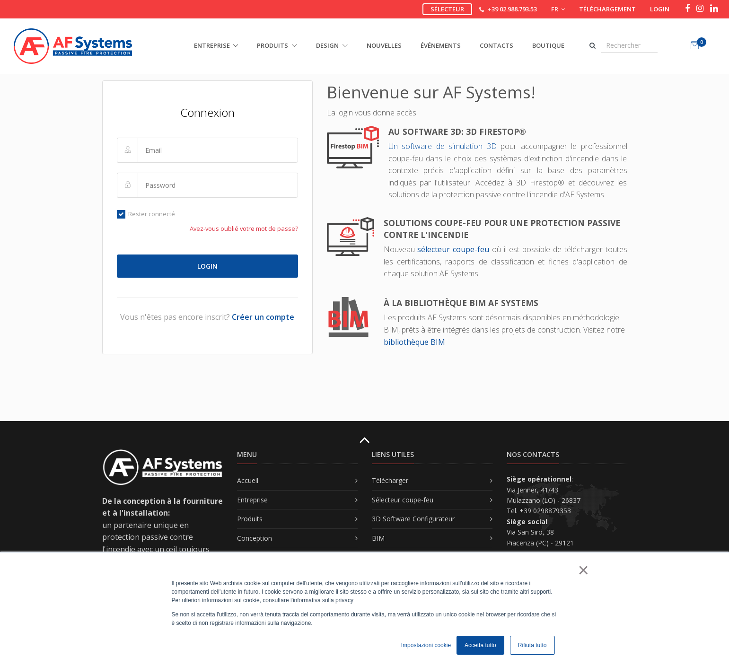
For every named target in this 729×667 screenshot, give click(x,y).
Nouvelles (384, 45)
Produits (250, 518)
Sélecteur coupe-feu (402, 499)
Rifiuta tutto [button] (532, 645)
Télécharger (390, 480)
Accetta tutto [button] (480, 645)
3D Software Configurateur (413, 518)
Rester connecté (146, 214)
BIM (378, 538)
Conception (254, 538)
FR (558, 9)
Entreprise (252, 499)
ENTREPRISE (212, 45)
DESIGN (332, 45)
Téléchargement (607, 9)
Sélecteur (447, 9)
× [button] (583, 570)
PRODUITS (277, 45)
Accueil (247, 480)
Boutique (548, 45)
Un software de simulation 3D (444, 146)
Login (659, 9)
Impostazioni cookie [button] (426, 645)
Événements (441, 45)
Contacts (496, 45)
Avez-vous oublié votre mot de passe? (244, 228)
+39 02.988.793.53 (512, 9)
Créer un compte (263, 317)
